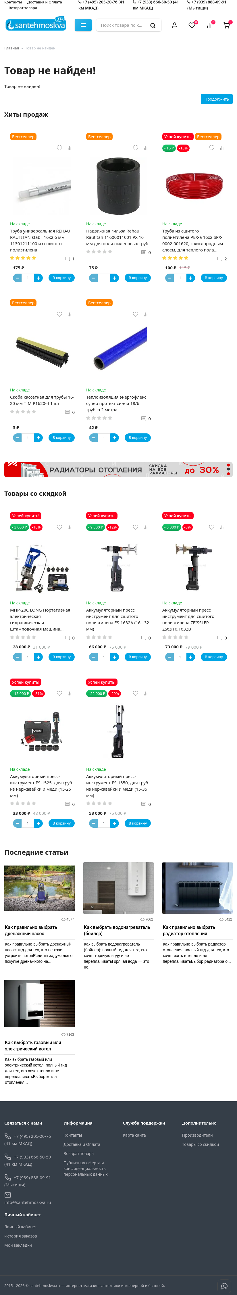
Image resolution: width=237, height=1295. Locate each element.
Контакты (72, 1135)
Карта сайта (134, 1135)
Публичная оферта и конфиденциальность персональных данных (85, 1168)
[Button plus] (38, 278)
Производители (197, 1135)
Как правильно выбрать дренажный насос (31, 930)
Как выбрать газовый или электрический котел (33, 1046)
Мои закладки (18, 1245)
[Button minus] (17, 278)
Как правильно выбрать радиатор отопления (189, 930)
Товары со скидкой (200, 1144)
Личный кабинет (20, 1226)
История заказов (20, 1236)
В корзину (62, 277)
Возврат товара (23, 7)
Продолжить (217, 99)
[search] (152, 25)
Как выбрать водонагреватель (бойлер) (117, 930)
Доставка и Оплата (81, 1144)
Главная (11, 48)
